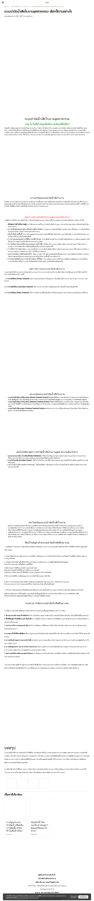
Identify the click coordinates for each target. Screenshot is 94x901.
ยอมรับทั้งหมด (83, 897)
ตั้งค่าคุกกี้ (73, 897)
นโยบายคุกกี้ (35, 898)
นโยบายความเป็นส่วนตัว (22, 898)
